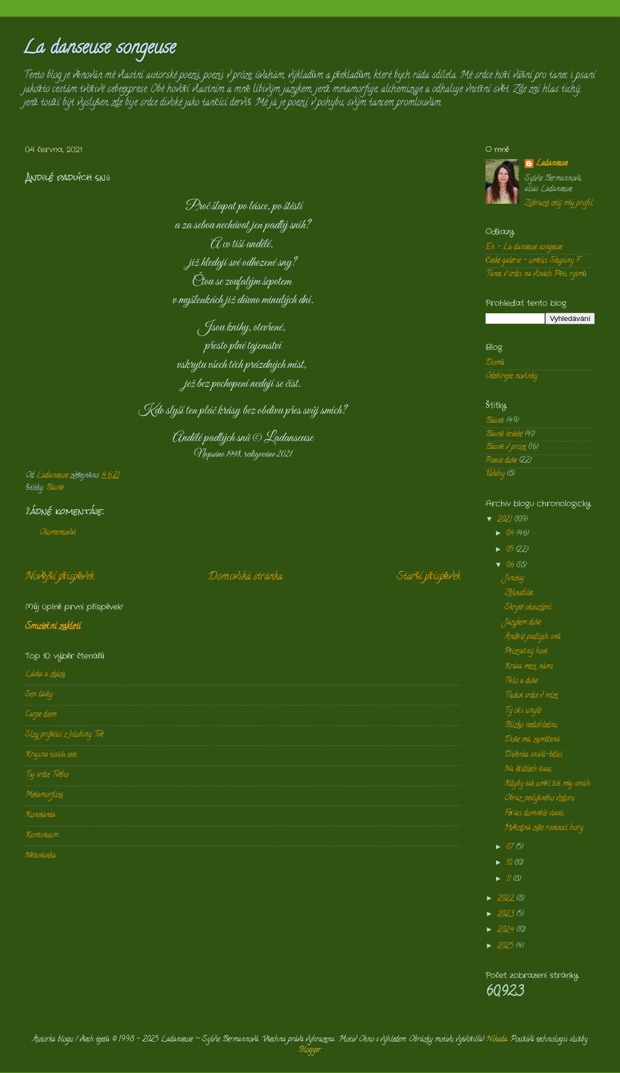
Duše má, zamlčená (532, 740)
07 (511, 848)
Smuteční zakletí (52, 627)
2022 (506, 899)
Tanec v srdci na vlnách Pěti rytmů (536, 274)
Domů (495, 363)
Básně (55, 488)
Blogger (309, 1050)
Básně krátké (504, 434)
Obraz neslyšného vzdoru (539, 798)
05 (511, 550)
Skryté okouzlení (527, 608)
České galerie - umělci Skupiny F (533, 261)
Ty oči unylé (522, 711)
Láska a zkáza (45, 675)
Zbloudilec (519, 593)
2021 (505, 520)
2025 (506, 946)
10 (510, 863)
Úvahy (495, 474)
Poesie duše (501, 461)
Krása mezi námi (528, 667)
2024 (506, 930)
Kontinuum (41, 835)
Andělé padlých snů (532, 637)
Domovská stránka (245, 577)
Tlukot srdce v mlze (530, 696)
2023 (506, 915)
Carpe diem (40, 715)
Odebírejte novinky (511, 376)
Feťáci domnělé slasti (534, 814)
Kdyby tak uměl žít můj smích (547, 784)
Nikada (497, 1040)
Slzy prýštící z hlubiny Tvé (64, 735)
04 (511, 534)
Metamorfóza (44, 795)
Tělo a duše (520, 681)
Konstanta (40, 815)
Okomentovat (58, 533)
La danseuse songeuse (99, 49)
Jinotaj (514, 579)
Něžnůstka (40, 856)
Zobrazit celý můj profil (559, 203)
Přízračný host (526, 652)
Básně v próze (506, 447)
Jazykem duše (522, 623)
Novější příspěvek (59, 577)
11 (509, 879)
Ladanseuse (552, 164)
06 (511, 566)
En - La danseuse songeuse (524, 247)
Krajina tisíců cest (50, 755)
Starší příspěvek (428, 577)
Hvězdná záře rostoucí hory (544, 828)
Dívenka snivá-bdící (533, 755)
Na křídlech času (528, 769)
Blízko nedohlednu (530, 725)
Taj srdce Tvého (47, 775)
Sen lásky (38, 695)
